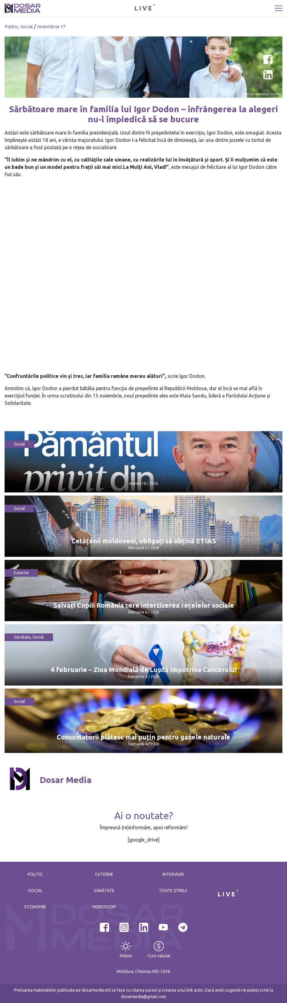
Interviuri (173, 874)
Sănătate (22, 637)
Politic (11, 26)
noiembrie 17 (51, 26)
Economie (35, 906)
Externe (21, 572)
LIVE (143, 8)
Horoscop (104, 906)
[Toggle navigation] (278, 8)
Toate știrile (173, 890)
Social (27, 26)
